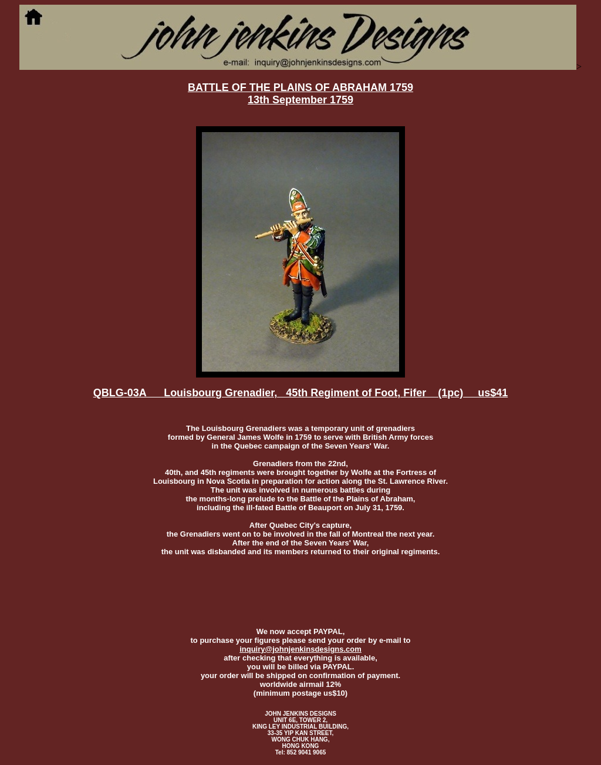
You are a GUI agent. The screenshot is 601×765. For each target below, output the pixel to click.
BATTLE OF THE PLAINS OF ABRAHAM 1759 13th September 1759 (300, 94)
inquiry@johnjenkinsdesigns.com (300, 649)
